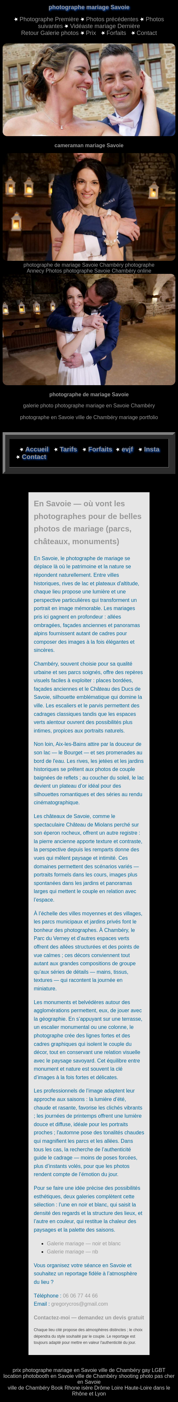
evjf (128, 449)
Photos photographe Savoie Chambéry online (98, 271)
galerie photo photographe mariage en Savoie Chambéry (89, 405)
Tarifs (69, 449)
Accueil (37, 449)
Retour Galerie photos (50, 33)
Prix (89, 33)
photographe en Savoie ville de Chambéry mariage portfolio (89, 417)
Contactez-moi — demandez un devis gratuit (89, 1317)
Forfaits (114, 33)
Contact (144, 33)
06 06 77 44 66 (80, 1296)
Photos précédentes (112, 19)
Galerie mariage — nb (72, 1251)
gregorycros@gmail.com (79, 1304)
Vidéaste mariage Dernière (105, 26)
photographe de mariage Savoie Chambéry (74, 265)
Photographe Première (49, 19)
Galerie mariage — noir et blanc (84, 1243)
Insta (151, 449)
